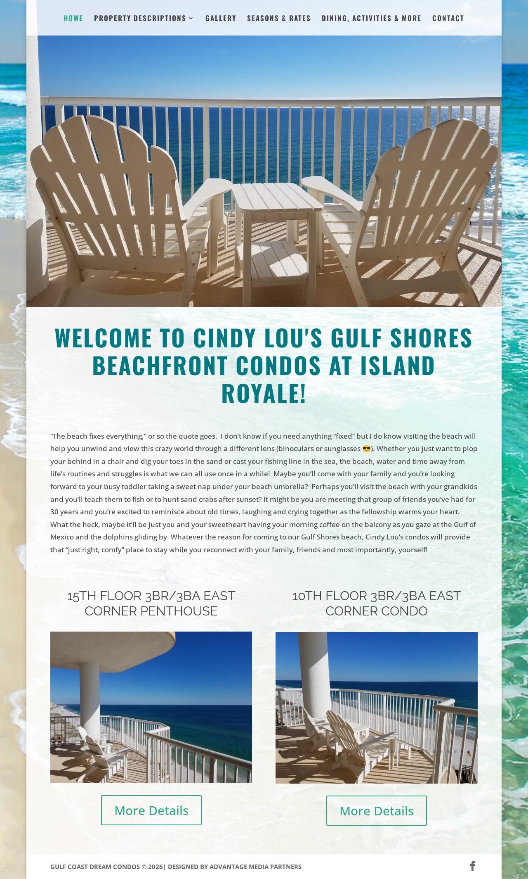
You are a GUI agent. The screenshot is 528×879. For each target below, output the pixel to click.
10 (117, 751)
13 (138, 751)
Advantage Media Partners (256, 866)
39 (179, 763)
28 (244, 751)
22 (201, 751)
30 (116, 763)
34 (144, 763)
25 (223, 751)
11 (124, 751)
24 (215, 751)
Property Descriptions (140, 19)
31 (123, 763)
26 (230, 751)
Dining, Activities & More (372, 19)
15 (152, 751)
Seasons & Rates (279, 19)
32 (130, 763)
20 (187, 751)
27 (237, 751)
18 (173, 751)
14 (145, 751)
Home (73, 19)
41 (193, 763)
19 (180, 751)
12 (131, 751)
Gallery (220, 19)
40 (186, 763)
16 (159, 751)
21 (194, 751)
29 (109, 763)
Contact (448, 19)
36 (158, 763)
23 (208, 751)
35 (151, 763)
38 (172, 763)
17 (166, 751)
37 (165, 763)
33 (137, 763)
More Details (151, 810)
